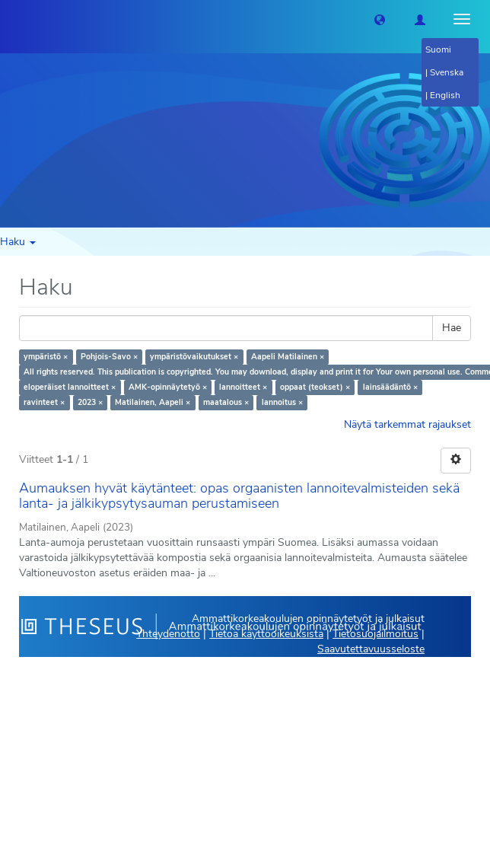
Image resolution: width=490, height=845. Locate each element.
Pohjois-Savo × (109, 356)
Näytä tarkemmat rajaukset (407, 424)
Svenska (446, 72)
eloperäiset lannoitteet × (70, 387)
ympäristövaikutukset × (194, 356)
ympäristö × (46, 356)
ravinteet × (44, 402)
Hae (451, 327)
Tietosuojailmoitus (375, 634)
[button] (379, 19)
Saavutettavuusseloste (371, 649)
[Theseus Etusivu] (11, 19)
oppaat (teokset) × (315, 387)
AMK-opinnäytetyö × (168, 387)
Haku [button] (18, 241)
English (445, 95)
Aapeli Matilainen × (287, 356)
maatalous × (226, 402)
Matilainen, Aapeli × (152, 402)
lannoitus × (282, 402)
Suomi (438, 49)
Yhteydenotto (168, 634)
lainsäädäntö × (390, 387)
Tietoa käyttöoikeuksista (266, 634)
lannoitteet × (243, 387)
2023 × (90, 402)
